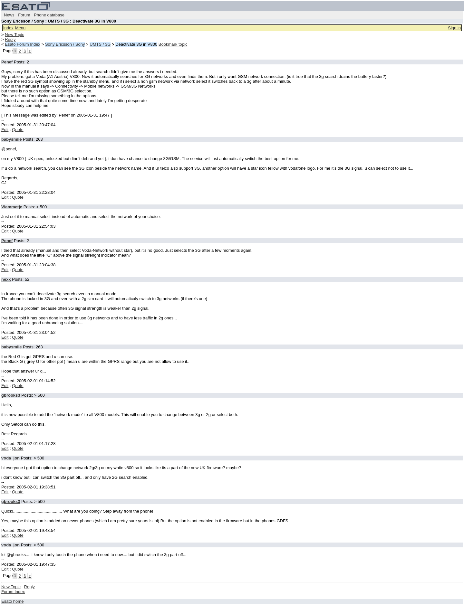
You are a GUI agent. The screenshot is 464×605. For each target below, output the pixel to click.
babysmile (11, 139)
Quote (17, 129)
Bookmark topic (173, 44)
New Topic (14, 34)
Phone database (49, 15)
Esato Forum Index (22, 44)
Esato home (12, 601)
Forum (24, 15)
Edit (4, 129)
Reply (10, 39)
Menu (20, 27)
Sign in (454, 27)
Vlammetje (11, 206)
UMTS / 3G (100, 44)
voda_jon (10, 458)
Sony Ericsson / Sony (65, 44)
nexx (6, 279)
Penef (7, 62)
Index (8, 27)
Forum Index (13, 591)
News (9, 15)
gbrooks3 (10, 395)
